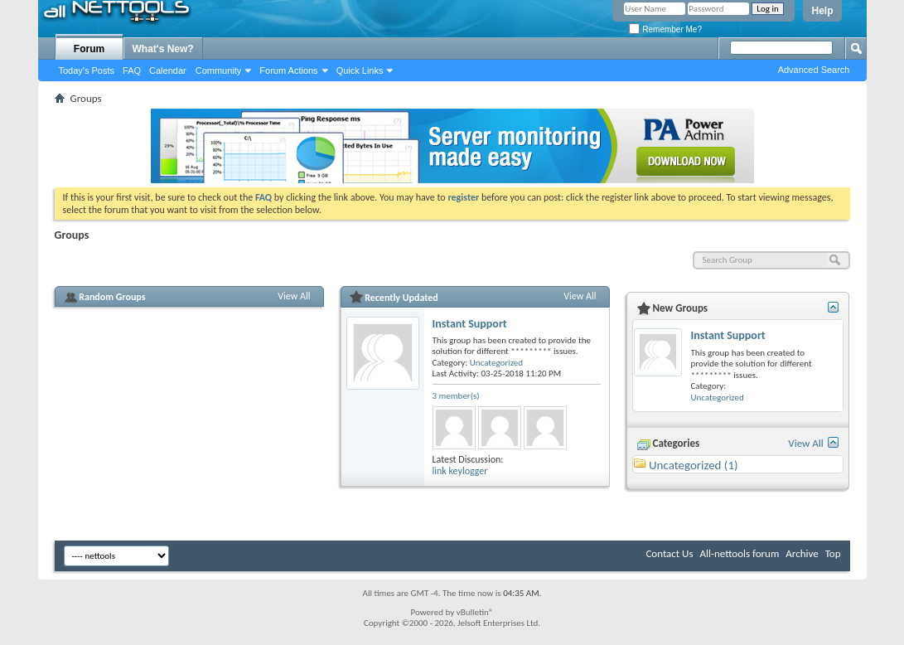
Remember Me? (665, 29)
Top (833, 553)
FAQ (132, 70)
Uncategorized (496, 362)
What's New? (163, 49)
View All (294, 296)
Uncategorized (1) (693, 465)
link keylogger (460, 471)
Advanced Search (814, 70)
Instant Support (470, 324)
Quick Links (360, 70)
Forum (89, 49)
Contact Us (669, 553)
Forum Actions (288, 70)
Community (219, 70)
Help (822, 11)
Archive (802, 553)
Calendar (167, 70)
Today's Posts (87, 70)
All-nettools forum (739, 553)
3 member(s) (456, 395)
